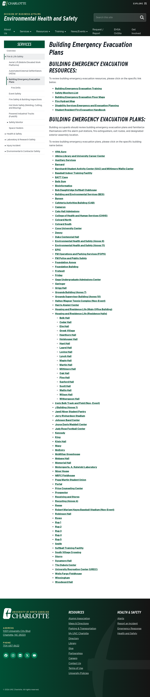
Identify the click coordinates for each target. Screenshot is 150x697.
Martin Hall (66, 364)
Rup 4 (58, 535)
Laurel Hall (66, 347)
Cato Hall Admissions (67, 211)
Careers (73, 658)
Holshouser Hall (69, 339)
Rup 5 (58, 539)
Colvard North (63, 219)
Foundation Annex (65, 262)
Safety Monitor (16, 122)
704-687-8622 (11, 645)
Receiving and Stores (67, 496)
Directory (74, 638)
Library (72, 643)
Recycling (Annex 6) (66, 501)
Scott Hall (65, 386)
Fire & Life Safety (15, 56)
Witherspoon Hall (70, 398)
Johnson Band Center (67, 420)
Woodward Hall (64, 582)
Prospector (61, 492)
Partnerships (76, 653)
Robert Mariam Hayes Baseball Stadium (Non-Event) (84, 509)
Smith (58, 543)
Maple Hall (66, 360)
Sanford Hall (67, 381)
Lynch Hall (66, 356)
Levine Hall (66, 352)
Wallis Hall (66, 390)
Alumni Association (79, 618)
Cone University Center (68, 228)
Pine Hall (65, 377)
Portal (58, 484)
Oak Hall (64, 373)
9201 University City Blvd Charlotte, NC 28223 (16, 633)
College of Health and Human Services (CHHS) (81, 215)
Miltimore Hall (68, 369)
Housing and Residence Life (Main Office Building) (83, 309)
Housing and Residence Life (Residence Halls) (81, 313)
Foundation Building (66, 266)
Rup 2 (58, 526)
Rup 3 (58, 531)
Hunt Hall (65, 343)
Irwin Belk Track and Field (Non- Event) (77, 403)
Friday (58, 275)
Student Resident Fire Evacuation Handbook (80, 109)
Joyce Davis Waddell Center (71, 424)
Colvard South (63, 224)
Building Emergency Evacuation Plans (24, 80)
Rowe (58, 518)
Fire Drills (15, 88)
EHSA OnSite (118, 31)
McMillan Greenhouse (67, 454)
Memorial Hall (63, 462)
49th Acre (60, 151)
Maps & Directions (79, 623)
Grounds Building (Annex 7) (70, 292)
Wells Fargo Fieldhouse (68, 573)
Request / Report (98, 31)
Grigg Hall (61, 288)
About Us (7, 31)
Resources (42, 31)
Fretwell (60, 271)
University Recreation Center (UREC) (76, 569)
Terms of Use (76, 668)
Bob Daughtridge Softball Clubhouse (76, 190)
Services (24, 31)
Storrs (58, 556)
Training (59, 31)
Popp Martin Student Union (70, 479)
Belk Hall (65, 318)
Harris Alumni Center (67, 305)
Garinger (60, 283)
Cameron (60, 207)
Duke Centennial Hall (67, 237)
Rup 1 (58, 522)
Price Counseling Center (69, 488)
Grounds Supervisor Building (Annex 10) (78, 296)
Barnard (59, 164)
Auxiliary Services (65, 160)
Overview (11, 51)
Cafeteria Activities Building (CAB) (75, 202)
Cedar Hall (66, 322)
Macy (58, 445)
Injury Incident (13, 145)
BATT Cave (61, 177)
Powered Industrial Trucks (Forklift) (21, 115)
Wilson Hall (66, 394)
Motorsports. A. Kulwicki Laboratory (76, 467)
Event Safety (15, 93)
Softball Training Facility (69, 548)
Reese (58, 505)
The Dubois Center (65, 565)
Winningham (62, 577)
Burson (59, 198)
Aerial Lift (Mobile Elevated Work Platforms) (25, 63)
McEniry (60, 450)
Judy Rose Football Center (70, 428)
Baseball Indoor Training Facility (73, 173)
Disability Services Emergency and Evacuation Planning (87, 105)
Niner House (62, 471)
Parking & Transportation (82, 628)
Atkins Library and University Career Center (80, 156)
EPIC (58, 249)
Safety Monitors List (66, 92)
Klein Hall (60, 441)
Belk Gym (60, 181)
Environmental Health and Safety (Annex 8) (79, 241)
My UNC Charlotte (79, 633)
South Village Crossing (68, 552)
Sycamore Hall (63, 560)
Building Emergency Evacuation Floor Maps (80, 97)
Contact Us (75, 663)
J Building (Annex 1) (66, 407)
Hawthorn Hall (68, 335)
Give (71, 648)
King (58, 437)
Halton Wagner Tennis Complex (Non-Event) (80, 301)
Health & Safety (14, 134)
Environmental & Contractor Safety (23, 151)
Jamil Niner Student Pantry (70, 411)
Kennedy (60, 433)
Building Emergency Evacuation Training (78, 88)
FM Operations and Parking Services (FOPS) (80, 254)
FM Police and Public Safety (71, 258)
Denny (58, 232)
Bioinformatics (63, 185)
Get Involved (136, 31)
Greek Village (67, 330)
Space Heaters (16, 128)
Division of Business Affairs (22, 14)
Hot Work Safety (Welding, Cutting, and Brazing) (25, 106)
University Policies (79, 673)
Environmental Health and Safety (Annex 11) (80, 245)
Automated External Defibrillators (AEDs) (25, 72)
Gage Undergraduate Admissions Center (78, 279)
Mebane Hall (62, 458)
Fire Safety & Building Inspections (25, 99)
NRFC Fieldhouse (65, 475)
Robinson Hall (63, 513)
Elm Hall (64, 326)
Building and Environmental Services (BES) (79, 194)
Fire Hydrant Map (65, 101)
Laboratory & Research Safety (21, 139)
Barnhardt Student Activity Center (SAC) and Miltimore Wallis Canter (94, 168)
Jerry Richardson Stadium (70, 416)
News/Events (78, 31)
